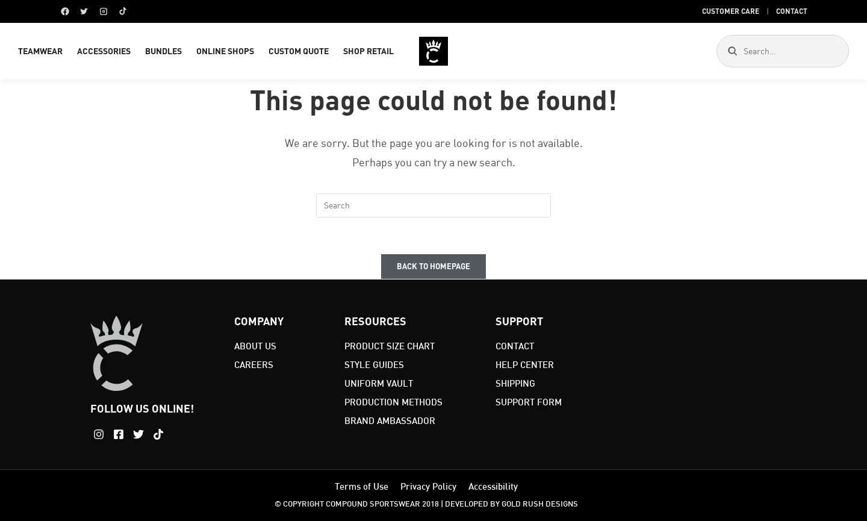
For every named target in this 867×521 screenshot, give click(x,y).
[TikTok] (122, 11)
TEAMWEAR (40, 51)
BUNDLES (163, 51)
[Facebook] (65, 11)
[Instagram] (103, 11)
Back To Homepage (433, 266)
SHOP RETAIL (368, 51)
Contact (791, 11)
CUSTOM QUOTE (299, 51)
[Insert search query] (433, 205)
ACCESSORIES (104, 51)
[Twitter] (84, 11)
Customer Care (730, 11)
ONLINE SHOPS (225, 51)
